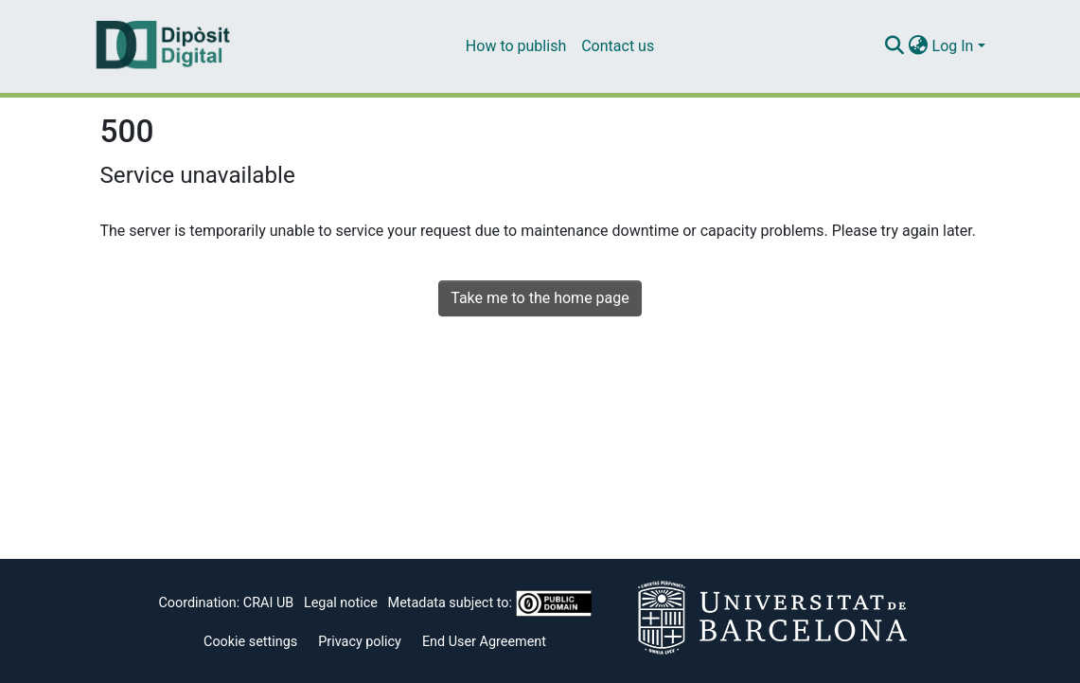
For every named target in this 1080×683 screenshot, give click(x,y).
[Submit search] (895, 46)
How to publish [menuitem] (516, 46)
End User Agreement (484, 642)
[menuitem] (918, 46)
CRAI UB (268, 603)
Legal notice (341, 603)
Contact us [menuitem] (617, 46)
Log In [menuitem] (953, 46)
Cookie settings (250, 642)
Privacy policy (359, 642)
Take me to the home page (540, 298)
